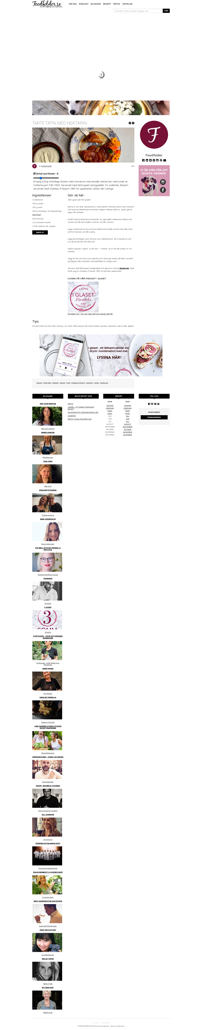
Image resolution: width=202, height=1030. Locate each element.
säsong (63, 383)
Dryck (116, 4)
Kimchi (70, 404)
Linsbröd (72, 416)
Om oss (73, 4)
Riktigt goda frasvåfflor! (80, 419)
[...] (138, 11)
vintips (96, 383)
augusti (127, 424)
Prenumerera (154, 417)
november (127, 432)
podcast (84, 4)
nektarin (55, 383)
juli (127, 421)
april (110, 413)
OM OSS (96, 1022)
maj (127, 416)
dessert (39, 383)
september (127, 427)
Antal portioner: (47, 173)
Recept (107, 4)
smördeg (89, 383)
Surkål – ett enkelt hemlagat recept (81, 408)
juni (127, 419)
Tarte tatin (47, 383)
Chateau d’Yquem (78, 383)
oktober (127, 429)
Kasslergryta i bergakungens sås (83, 412)
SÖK (166, 11)
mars (110, 411)
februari (110, 408)
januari (109, 405)
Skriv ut (40, 232)
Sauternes (104, 383)
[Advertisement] (101, 33)
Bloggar (96, 4)
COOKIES (105, 1022)
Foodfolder (46, 166)
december (127, 435)
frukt (68, 383)
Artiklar (127, 4)
